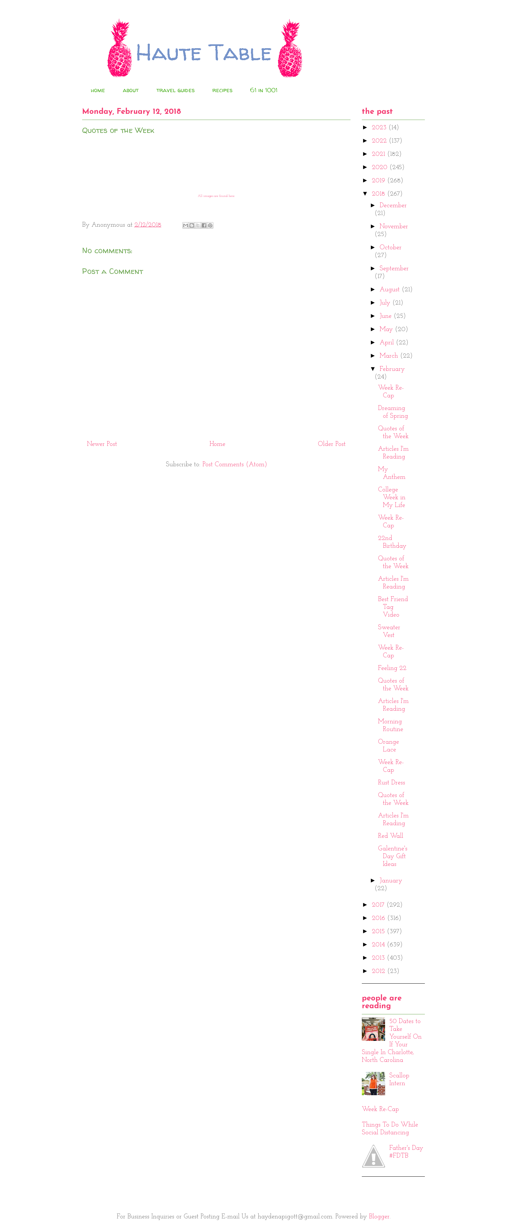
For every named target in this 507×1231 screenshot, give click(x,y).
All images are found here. (216, 196)
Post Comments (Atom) (234, 464)
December (393, 205)
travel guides (175, 90)
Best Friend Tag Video (393, 607)
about (131, 90)
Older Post (332, 444)
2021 (379, 154)
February (392, 369)
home (98, 90)
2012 (379, 971)
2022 (380, 141)
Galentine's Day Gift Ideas (392, 857)
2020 (380, 167)
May (387, 329)
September (394, 268)
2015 (379, 931)
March (390, 356)
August (391, 289)
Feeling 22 (392, 668)
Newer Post (102, 444)
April (388, 343)
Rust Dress (391, 783)
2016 (379, 918)
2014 (379, 945)
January (391, 881)
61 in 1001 (263, 90)
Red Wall (390, 836)
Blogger (379, 1217)
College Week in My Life (391, 498)
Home (217, 444)
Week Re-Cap (380, 1109)
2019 (379, 181)
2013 (379, 958)
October (391, 247)
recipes (222, 90)
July (386, 303)
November (394, 226)
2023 (380, 127)
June (387, 316)
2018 (379, 194)
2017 (379, 905)
